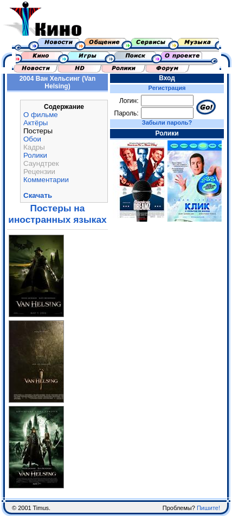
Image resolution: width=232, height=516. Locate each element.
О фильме (40, 115)
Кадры (34, 147)
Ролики (35, 155)
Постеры (38, 131)
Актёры (35, 123)
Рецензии (39, 171)
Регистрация (167, 88)
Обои (32, 139)
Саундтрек (41, 163)
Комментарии (46, 180)
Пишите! (208, 508)
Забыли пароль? (167, 122)
